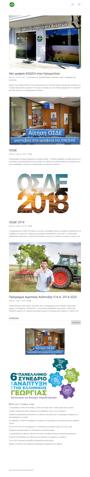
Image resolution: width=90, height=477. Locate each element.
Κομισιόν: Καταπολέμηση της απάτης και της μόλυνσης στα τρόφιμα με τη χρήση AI (38, 437)
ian (13, 77)
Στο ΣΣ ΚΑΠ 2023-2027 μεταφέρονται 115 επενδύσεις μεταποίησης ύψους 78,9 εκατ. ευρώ (40, 427)
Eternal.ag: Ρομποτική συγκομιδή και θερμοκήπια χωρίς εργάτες (31, 440)
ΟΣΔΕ (61, 77)
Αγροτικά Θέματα (45, 77)
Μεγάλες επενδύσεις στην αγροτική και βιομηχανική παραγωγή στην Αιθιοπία (35, 444)
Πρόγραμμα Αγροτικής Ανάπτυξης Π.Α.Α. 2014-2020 (43, 297)
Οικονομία (54, 77)
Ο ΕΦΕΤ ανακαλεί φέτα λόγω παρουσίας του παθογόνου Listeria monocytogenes (37, 411)
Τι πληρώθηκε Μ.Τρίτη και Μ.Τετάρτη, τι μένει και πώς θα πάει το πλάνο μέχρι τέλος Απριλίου (41, 407)
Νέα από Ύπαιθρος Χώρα (22, 404)
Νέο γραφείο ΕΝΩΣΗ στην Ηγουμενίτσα (34, 73)
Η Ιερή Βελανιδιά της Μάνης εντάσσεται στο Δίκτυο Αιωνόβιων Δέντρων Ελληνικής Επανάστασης (42, 434)
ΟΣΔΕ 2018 (16, 222)
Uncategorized (32, 77)
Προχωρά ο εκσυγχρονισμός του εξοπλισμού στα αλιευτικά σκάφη (31, 430)
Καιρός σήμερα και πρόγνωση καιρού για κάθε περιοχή (21, 470)
